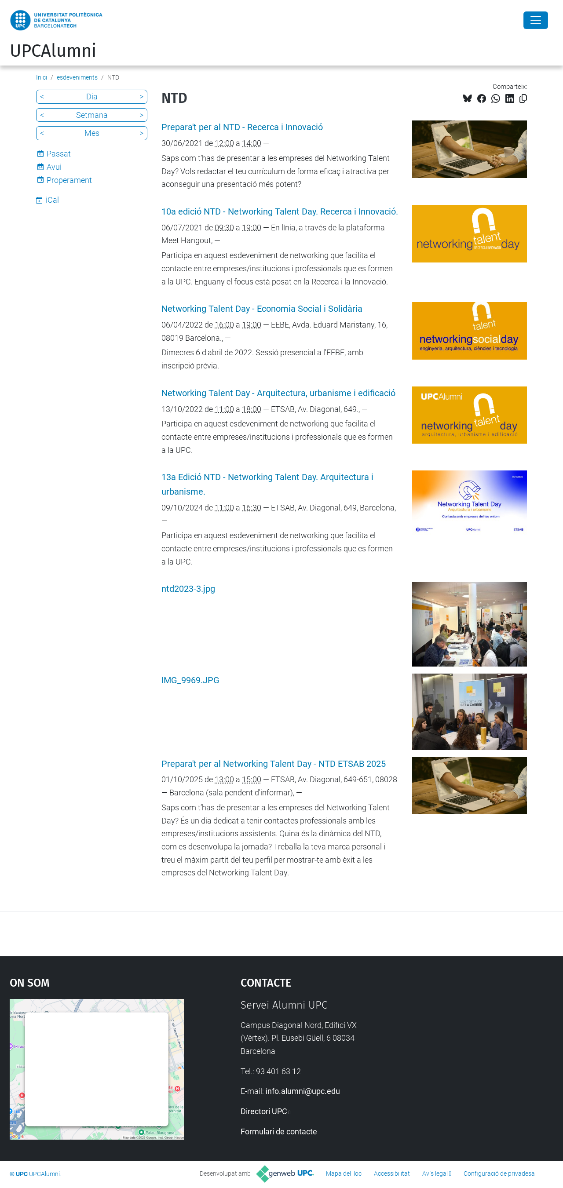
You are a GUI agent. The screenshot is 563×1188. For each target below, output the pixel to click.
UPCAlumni (53, 51)
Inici (41, 77)
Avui (54, 166)
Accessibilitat (392, 1173)
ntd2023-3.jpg (188, 589)
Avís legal (435, 1173)
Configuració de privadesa (499, 1173)
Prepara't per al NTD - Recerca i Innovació (242, 127)
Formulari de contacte (279, 1131)
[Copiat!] (523, 99)
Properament (69, 180)
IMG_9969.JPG (190, 680)
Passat (59, 153)
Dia (92, 96)
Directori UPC (264, 1111)
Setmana (92, 115)
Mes (91, 133)
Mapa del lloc (344, 1173)
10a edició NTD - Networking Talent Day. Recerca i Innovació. (279, 212)
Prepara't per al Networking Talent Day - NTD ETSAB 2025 (273, 764)
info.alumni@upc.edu (303, 1091)
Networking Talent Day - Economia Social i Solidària (261, 309)
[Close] (535, 20)
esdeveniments (77, 77)
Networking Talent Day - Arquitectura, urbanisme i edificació (278, 393)
